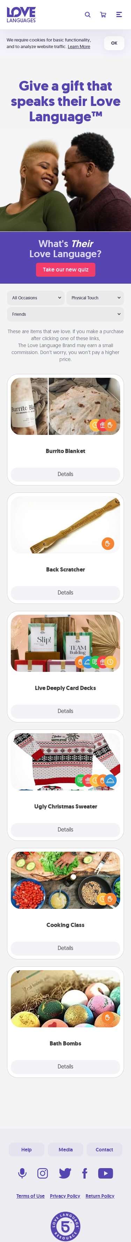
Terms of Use (30, 1196)
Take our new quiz (65, 269)
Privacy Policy (65, 1196)
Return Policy (100, 1196)
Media (66, 1150)
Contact (104, 1150)
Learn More (79, 46)
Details (65, 474)
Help (26, 1150)
